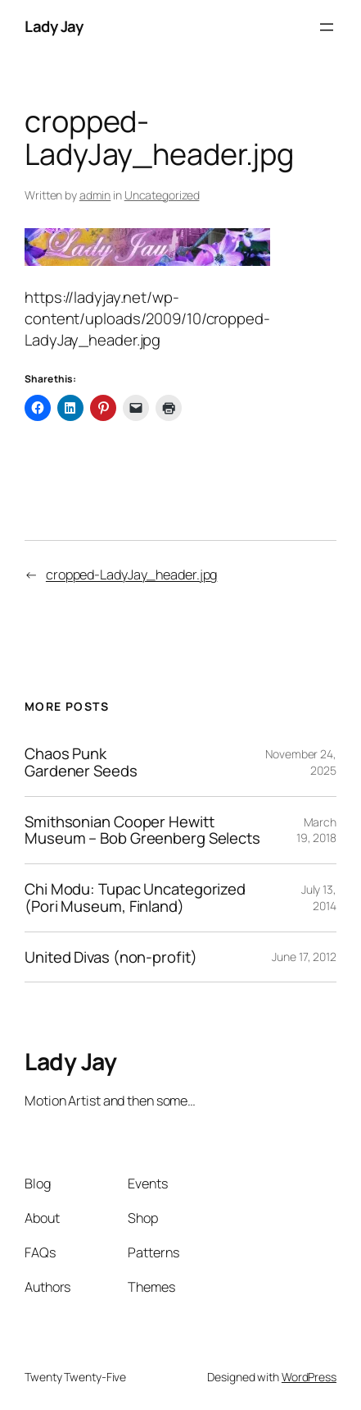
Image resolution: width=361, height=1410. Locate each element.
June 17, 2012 (304, 956)
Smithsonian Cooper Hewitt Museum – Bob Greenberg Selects (142, 830)
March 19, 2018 (316, 830)
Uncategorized (162, 195)
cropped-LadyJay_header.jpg (131, 574)
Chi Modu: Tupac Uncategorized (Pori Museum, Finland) (135, 898)
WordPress (309, 1377)
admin (95, 195)
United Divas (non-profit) (111, 957)
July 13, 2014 (318, 897)
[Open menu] (326, 27)
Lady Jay (54, 26)
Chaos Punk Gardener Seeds (81, 762)
